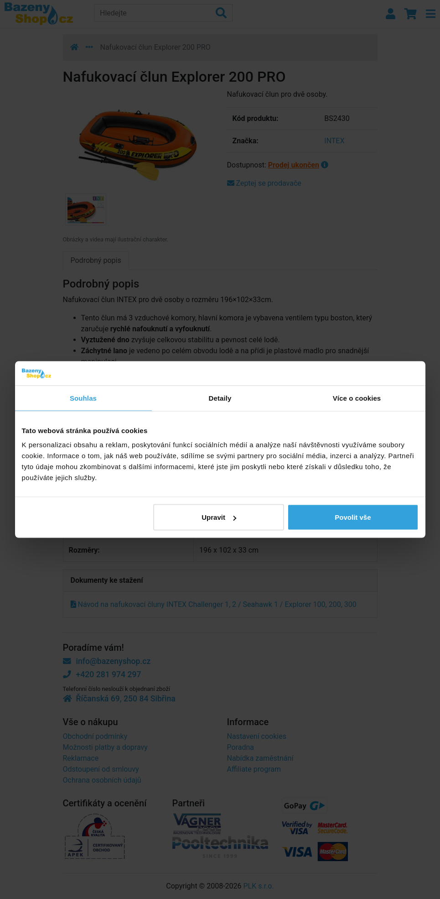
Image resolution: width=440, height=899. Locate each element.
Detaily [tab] (220, 398)
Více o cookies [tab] (357, 398)
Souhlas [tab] (83, 398)
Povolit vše (353, 517)
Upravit (219, 517)
